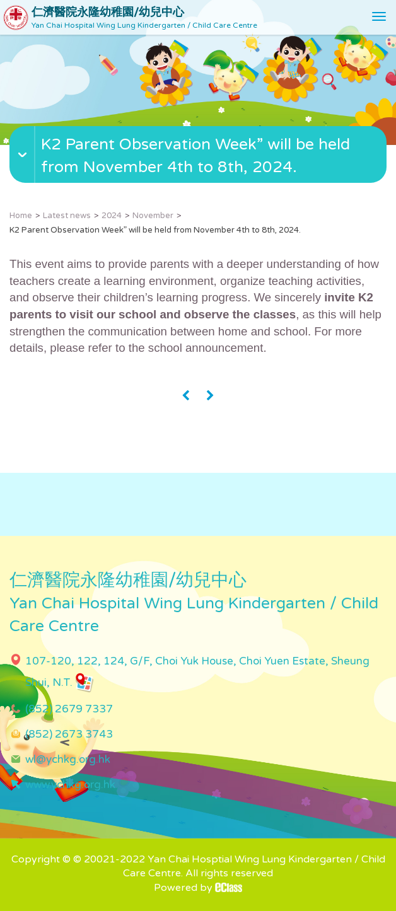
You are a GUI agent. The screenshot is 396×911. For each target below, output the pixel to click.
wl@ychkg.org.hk (67, 759)
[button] (199, 169)
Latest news (67, 216)
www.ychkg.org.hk (70, 784)
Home (20, 216)
